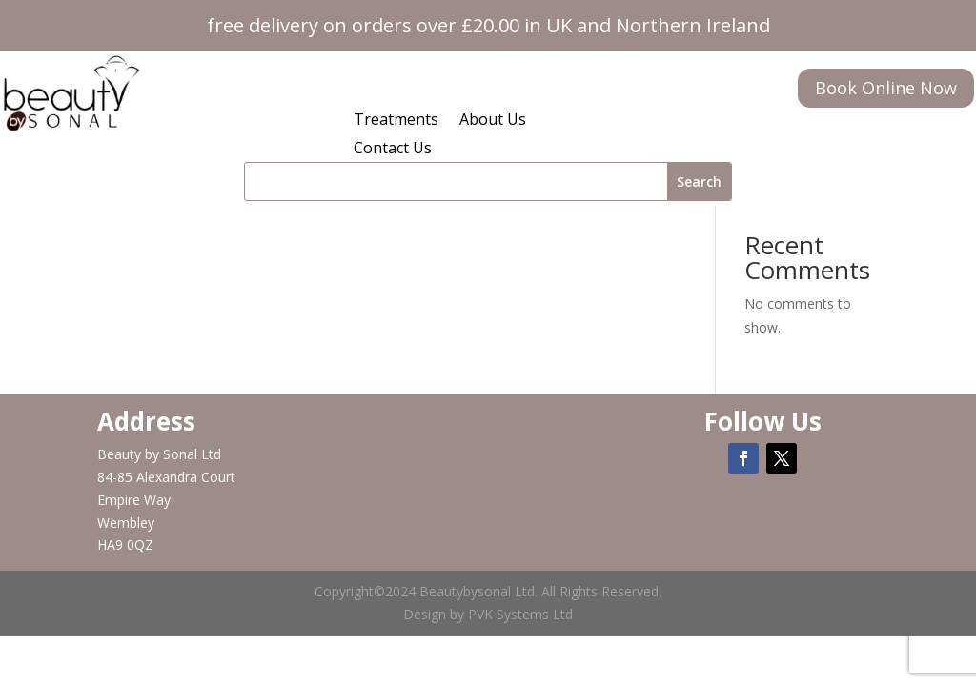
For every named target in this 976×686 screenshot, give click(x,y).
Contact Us (393, 149)
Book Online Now (886, 87)
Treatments (396, 121)
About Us (492, 121)
